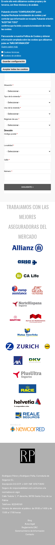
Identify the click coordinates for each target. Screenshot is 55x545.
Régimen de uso (11, 119)
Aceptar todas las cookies (15, 66)
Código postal (11, 134)
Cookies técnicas (11, 49)
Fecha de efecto (11, 71)
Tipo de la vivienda (12, 96)
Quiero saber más (9, 43)
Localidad (9, 145)
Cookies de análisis (12, 52)
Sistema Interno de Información (29, 531)
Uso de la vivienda (12, 108)
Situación (8, 85)
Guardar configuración (14, 58)
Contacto (30, 534)
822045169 (17, 504)
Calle (7, 160)
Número (8, 171)
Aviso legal (30, 524)
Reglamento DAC (30, 527)
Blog (30, 520)
